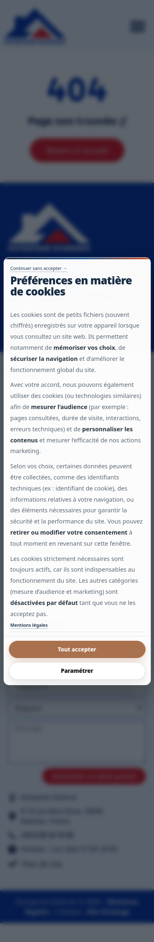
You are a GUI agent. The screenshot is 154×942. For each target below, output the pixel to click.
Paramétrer (77, 671)
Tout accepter (77, 649)
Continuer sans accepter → (38, 268)
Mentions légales (29, 625)
